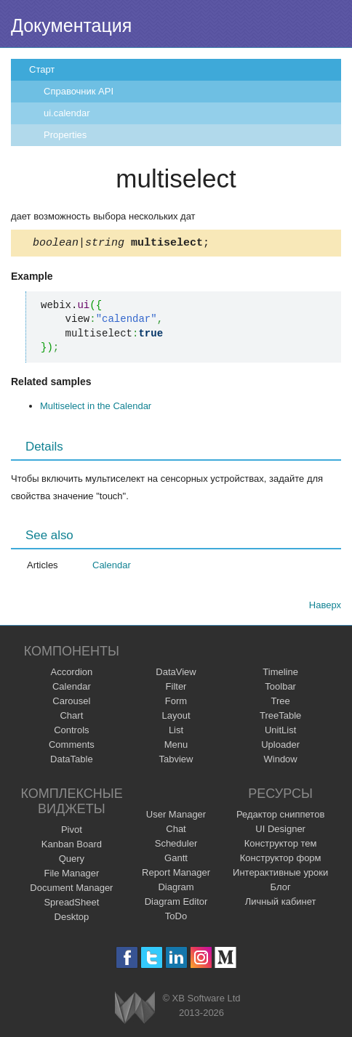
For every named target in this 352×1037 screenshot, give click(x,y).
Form (176, 703)
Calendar (111, 567)
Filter (176, 688)
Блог (281, 889)
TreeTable (280, 717)
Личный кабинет (280, 903)
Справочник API (78, 91)
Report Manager (176, 874)
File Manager (71, 875)
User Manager (176, 816)
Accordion (71, 674)
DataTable (71, 761)
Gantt (176, 860)
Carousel (71, 703)
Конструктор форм (280, 860)
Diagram (175, 889)
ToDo (176, 918)
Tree (280, 703)
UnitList (280, 732)
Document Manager (71, 889)
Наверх (325, 607)
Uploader (280, 746)
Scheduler (176, 845)
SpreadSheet (71, 904)
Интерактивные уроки (280, 874)
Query (71, 860)
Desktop (72, 918)
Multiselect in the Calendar (95, 408)
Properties (65, 134)
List (176, 732)
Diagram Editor (176, 903)
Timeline (280, 674)
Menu (176, 746)
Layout (175, 717)
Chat (175, 831)
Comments (72, 746)
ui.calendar (67, 113)
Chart (71, 717)
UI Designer (280, 831)
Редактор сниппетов (280, 816)
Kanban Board (71, 846)
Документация (71, 25)
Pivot (71, 831)
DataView (176, 674)
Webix (135, 1009)
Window (280, 761)
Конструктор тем (280, 845)
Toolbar (280, 688)
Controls (71, 732)
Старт (42, 69)
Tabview (176, 761)
